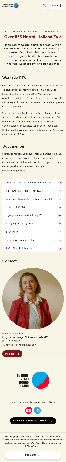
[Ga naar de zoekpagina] (44, 5)
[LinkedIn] (37, 410)
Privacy (14, 402)
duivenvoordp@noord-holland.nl (19, 344)
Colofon (24, 402)
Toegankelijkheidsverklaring (42, 402)
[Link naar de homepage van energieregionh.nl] (10, 5)
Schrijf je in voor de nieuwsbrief (33, 421)
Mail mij (12, 354)
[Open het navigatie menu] (56, 5)
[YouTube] (28, 410)
